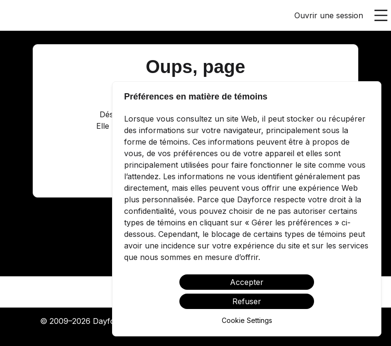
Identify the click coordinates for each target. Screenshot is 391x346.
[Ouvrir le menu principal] (381, 15)
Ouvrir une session (328, 15)
